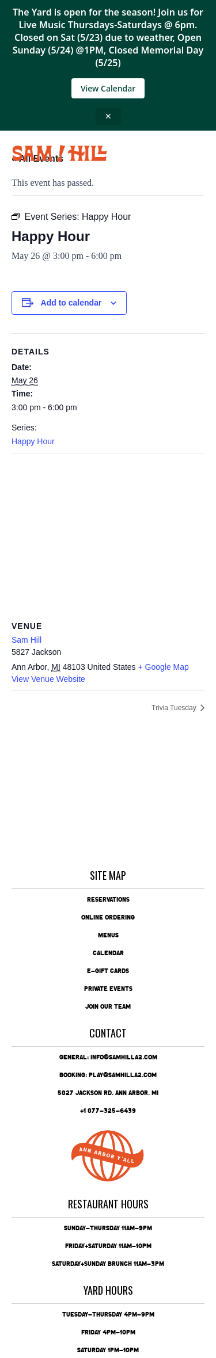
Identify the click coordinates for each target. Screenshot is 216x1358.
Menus (108, 935)
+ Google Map (163, 667)
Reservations (108, 899)
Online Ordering (108, 917)
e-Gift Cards (108, 970)
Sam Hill (26, 639)
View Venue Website (48, 679)
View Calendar (108, 88)
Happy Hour (33, 441)
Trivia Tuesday (174, 708)
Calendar (108, 953)
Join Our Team (108, 1006)
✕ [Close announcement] (108, 115)
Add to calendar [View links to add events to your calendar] (71, 302)
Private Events (108, 988)
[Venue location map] (108, 536)
